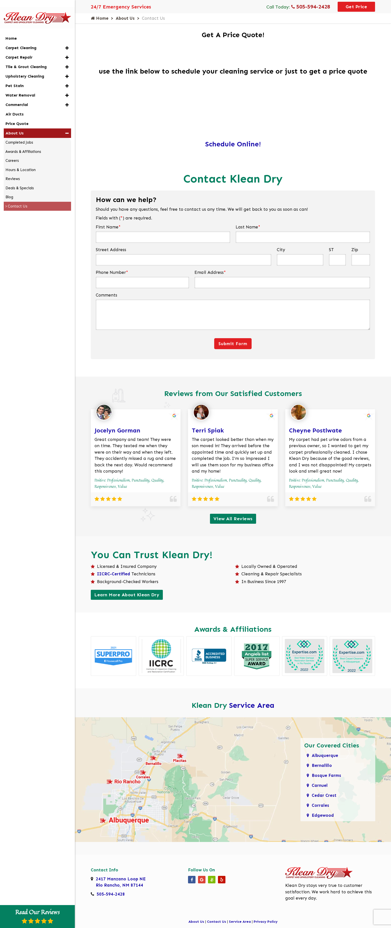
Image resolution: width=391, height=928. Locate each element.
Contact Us (216, 922)
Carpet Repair (18, 49)
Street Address (111, 249)
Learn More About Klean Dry (126, 595)
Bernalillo (322, 765)
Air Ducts (14, 105)
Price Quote (16, 115)
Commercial (16, 96)
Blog (9, 189)
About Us (125, 18)
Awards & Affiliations (23, 143)
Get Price (356, 6)
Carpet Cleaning (20, 39)
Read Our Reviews (37, 916)
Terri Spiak (208, 430)
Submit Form (232, 343)
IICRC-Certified (113, 573)
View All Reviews (233, 518)
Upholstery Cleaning (24, 68)
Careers (12, 152)
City (281, 249)
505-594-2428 (310, 6)
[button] (67, 39)
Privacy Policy (266, 922)
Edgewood (323, 815)
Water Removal (20, 87)
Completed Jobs (19, 134)
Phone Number (112, 272)
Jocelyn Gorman (117, 430)
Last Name (248, 226)
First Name (108, 226)
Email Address (210, 272)
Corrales (320, 805)
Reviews (12, 170)
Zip (354, 249)
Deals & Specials (19, 180)
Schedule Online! (233, 144)
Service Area (251, 705)
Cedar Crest (324, 795)
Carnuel (320, 785)
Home (99, 18)
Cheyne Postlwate (315, 430)
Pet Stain (14, 77)
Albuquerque (325, 755)
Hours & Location (20, 161)
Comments (106, 295)
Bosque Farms (326, 775)
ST (331, 249)
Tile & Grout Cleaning (26, 58)
